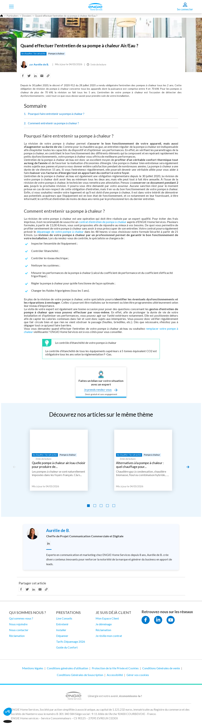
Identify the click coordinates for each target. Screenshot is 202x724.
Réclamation (17, 635)
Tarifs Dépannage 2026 (70, 641)
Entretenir (62, 624)
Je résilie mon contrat (109, 635)
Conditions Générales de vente (161, 668)
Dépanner (62, 635)
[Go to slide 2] (94, 505)
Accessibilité (115, 675)
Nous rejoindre (18, 624)
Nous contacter (18, 630)
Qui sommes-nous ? (21, 618)
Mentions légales (32, 668)
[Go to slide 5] (113, 505)
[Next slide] (188, 467)
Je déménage (104, 624)
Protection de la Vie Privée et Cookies (115, 668)
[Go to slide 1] (88, 505)
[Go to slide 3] (101, 505)
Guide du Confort (67, 647)
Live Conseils (64, 618)
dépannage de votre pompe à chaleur (60, 231)
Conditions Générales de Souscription (80, 675)
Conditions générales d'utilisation (67, 668)
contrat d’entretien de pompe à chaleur (102, 222)
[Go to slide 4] (107, 505)
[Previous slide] (14, 467)
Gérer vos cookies (138, 675)
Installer (61, 630)
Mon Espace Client (107, 618)
